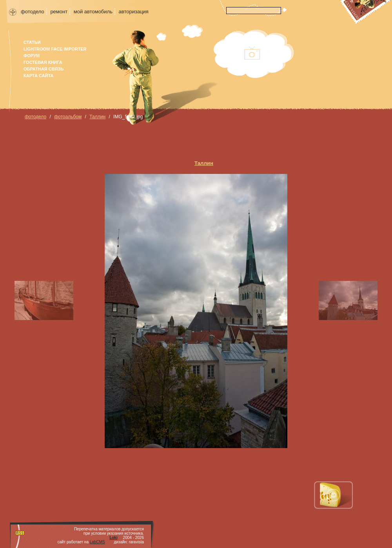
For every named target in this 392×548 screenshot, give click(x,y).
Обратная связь (44, 69)
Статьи (32, 42)
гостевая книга (43, 62)
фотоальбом (68, 116)
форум (32, 55)
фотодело (32, 11)
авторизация (134, 11)
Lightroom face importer (55, 49)
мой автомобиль (93, 11)
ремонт (58, 11)
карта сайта (38, 75)
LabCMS (97, 542)
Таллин (97, 116)
